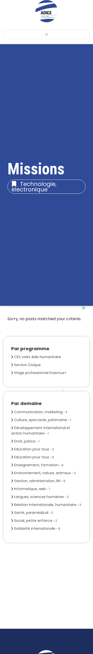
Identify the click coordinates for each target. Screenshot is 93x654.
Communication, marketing (40, 411)
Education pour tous (34, 449)
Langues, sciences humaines (41, 496)
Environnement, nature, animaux (45, 472)
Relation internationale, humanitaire (47, 504)
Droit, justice (26, 441)
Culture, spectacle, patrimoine (42, 419)
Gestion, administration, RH (39, 480)
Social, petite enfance (35, 520)
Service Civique (27, 364)
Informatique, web (32, 488)
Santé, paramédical (33, 512)
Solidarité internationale (37, 528)
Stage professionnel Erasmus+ (40, 372)
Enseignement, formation (38, 465)
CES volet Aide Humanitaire (37, 356)
